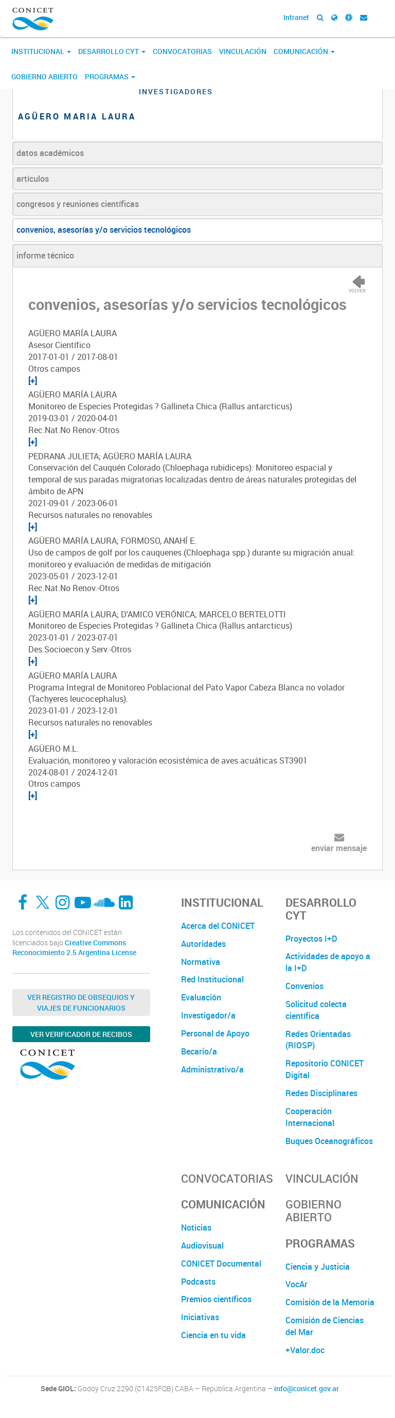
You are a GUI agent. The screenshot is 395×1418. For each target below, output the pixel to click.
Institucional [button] (41, 51)
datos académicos (50, 153)
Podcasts (198, 1281)
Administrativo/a (212, 1069)
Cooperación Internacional (309, 1117)
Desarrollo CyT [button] (112, 51)
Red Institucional (212, 979)
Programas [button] (110, 76)
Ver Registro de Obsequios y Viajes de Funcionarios (81, 1002)
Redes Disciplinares (321, 1093)
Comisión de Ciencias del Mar (324, 1326)
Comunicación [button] (304, 51)
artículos (32, 178)
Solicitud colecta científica (316, 1010)
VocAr (296, 1284)
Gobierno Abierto (44, 76)
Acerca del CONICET (218, 925)
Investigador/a (208, 1015)
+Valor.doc (305, 1350)
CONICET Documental (221, 1263)
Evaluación (201, 997)
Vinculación (242, 51)
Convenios (304, 986)
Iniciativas (200, 1317)
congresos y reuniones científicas (77, 204)
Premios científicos (216, 1299)
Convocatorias (182, 51)
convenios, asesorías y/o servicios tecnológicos (103, 229)
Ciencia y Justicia (317, 1266)
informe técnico (45, 255)
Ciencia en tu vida (213, 1335)
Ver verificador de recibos (81, 1034)
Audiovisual (202, 1245)
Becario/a (199, 1051)
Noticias (196, 1227)
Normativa (200, 961)
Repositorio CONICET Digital (324, 1069)
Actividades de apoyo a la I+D (327, 962)
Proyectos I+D (311, 938)
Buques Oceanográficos (329, 1141)
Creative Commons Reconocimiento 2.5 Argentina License (74, 947)
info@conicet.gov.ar (306, 1388)
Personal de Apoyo (215, 1033)
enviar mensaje (339, 848)
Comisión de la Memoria (329, 1302)
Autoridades (203, 943)
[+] (32, 380)
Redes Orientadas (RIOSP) (318, 1039)
